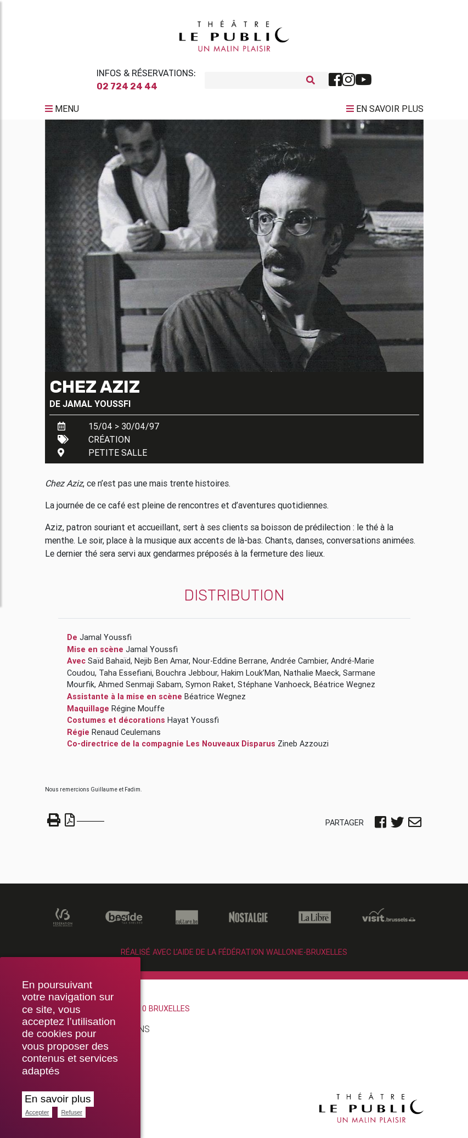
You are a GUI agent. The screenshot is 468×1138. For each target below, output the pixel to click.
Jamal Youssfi (97, 408)
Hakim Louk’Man (250, 677)
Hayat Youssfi (193, 724)
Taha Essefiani (125, 677)
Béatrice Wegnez (344, 689)
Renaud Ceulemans (126, 736)
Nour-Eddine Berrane (230, 665)
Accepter (37, 1112)
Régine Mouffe (138, 713)
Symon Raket (209, 689)
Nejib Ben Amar (161, 665)
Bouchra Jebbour (186, 677)
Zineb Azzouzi (303, 748)
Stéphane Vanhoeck (274, 689)
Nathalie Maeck (311, 677)
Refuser (71, 1112)
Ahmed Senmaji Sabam (140, 689)
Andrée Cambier (298, 665)
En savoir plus (58, 1099)
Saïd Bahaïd (109, 665)
